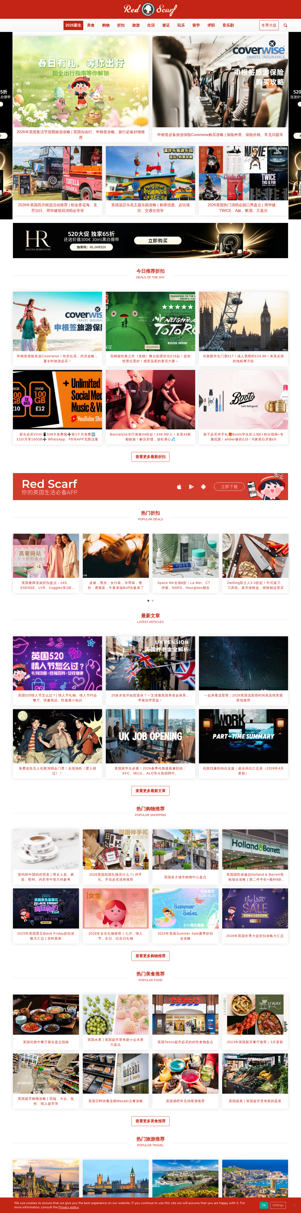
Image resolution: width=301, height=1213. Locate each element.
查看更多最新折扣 (150, 457)
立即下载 (229, 487)
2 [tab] (152, 601)
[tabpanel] (46, 565)
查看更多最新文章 (150, 791)
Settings (278, 1205)
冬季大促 (269, 25)
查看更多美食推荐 (150, 1121)
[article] (81, 89)
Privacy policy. (69, 1207)
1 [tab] (148, 601)
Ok (264, 1205)
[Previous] (18, 564)
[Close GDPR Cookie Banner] (294, 1205)
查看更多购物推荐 (150, 956)
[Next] (282, 564)
